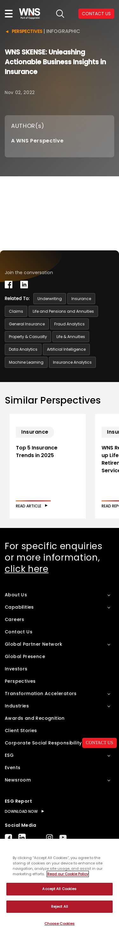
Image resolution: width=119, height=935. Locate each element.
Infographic (63, 31)
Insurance (81, 298)
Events (12, 767)
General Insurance (27, 324)
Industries (17, 706)
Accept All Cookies (59, 888)
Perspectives (27, 31)
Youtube (63, 837)
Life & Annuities (70, 336)
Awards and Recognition (35, 718)
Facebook (8, 837)
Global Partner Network (34, 644)
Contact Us (18, 632)
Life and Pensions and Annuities (63, 311)
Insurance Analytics (72, 362)
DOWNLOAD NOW (21, 811)
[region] (59, 887)
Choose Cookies (59, 923)
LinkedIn (22, 837)
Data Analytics (23, 349)
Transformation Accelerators (41, 693)
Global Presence (25, 656)
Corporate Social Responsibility (43, 743)
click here (27, 569)
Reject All (59, 906)
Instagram (49, 837)
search (60, 14)
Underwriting (49, 298)
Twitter (36, 837)
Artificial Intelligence (66, 349)
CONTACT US (99, 742)
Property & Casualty (28, 336)
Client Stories (21, 730)
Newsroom (18, 780)
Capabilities (19, 607)
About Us (16, 595)
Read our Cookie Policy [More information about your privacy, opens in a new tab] (67, 873)
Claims (16, 311)
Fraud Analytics (69, 324)
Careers (14, 619)
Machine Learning (26, 362)
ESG (9, 755)
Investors (16, 669)
